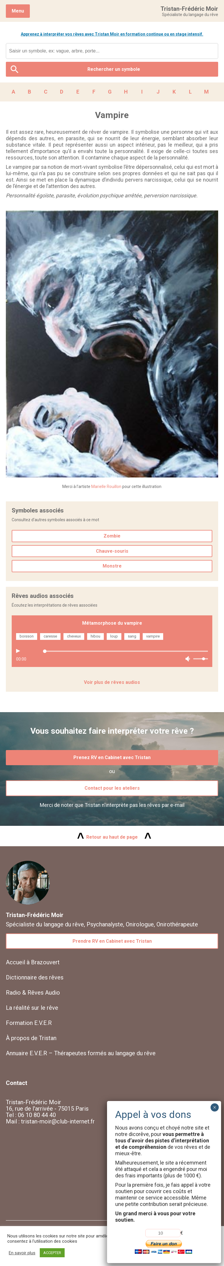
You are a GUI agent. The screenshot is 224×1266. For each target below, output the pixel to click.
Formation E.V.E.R (29, 1022)
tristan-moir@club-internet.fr (58, 1121)
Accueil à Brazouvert (33, 962)
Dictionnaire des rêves (34, 977)
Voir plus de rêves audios (112, 682)
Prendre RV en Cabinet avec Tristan (112, 941)
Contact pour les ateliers (112, 788)
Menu (18, 11)
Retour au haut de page (112, 837)
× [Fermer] (214, 1107)
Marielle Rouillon (106, 486)
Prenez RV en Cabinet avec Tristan (112, 757)
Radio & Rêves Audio (33, 992)
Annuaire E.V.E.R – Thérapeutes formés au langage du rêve (81, 1053)
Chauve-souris (112, 551)
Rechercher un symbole (113, 69)
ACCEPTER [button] (52, 1253)
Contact (16, 1082)
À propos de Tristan (31, 1038)
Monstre (112, 566)
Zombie (112, 536)
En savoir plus (22, 1253)
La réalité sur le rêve (32, 1007)
